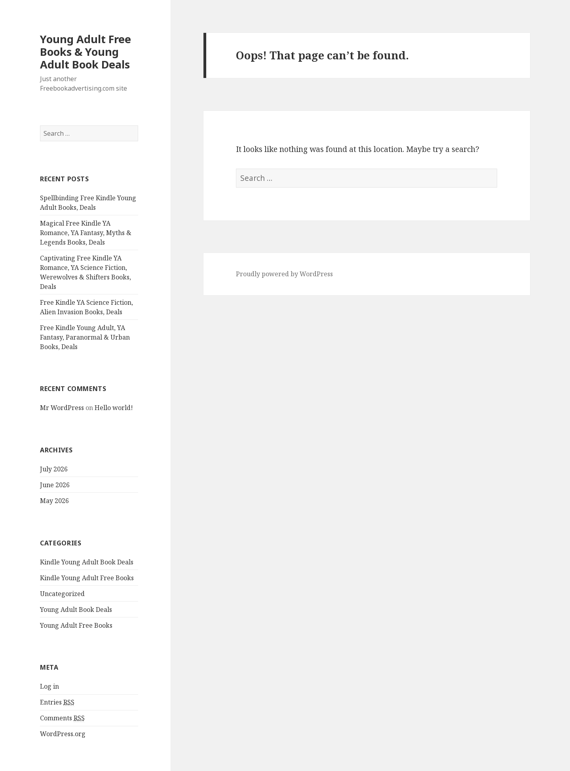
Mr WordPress (62, 407)
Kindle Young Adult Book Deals (86, 562)
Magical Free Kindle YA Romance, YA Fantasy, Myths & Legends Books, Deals (85, 233)
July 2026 (54, 469)
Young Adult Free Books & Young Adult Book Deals (85, 52)
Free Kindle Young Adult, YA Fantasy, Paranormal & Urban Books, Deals (85, 337)
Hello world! (114, 407)
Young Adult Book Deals (76, 609)
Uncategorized (62, 593)
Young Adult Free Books (76, 625)
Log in (49, 686)
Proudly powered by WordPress (284, 274)
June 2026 (55, 484)
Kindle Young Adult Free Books (87, 578)
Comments (62, 718)
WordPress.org (63, 733)
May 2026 (54, 500)
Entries (57, 702)
